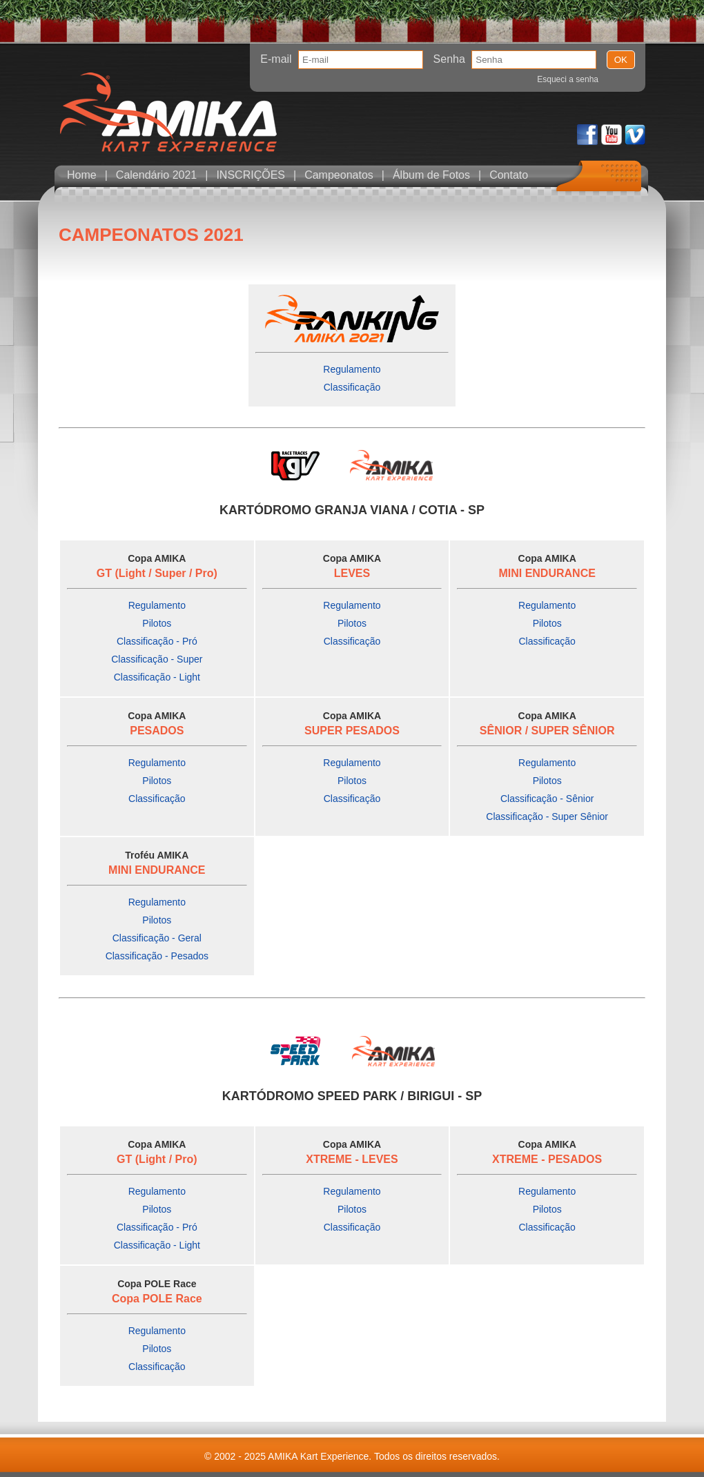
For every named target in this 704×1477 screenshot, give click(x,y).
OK (620, 60)
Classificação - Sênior (547, 798)
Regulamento (351, 369)
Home (82, 175)
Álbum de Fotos (431, 175)
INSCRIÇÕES (250, 175)
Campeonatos (338, 175)
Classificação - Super (156, 659)
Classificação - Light (157, 677)
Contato (508, 175)
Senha (449, 59)
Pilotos (156, 623)
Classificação (352, 387)
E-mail (275, 59)
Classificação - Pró (157, 641)
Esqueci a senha (567, 79)
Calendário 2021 (156, 175)
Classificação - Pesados (157, 955)
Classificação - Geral (157, 937)
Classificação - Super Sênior (547, 816)
